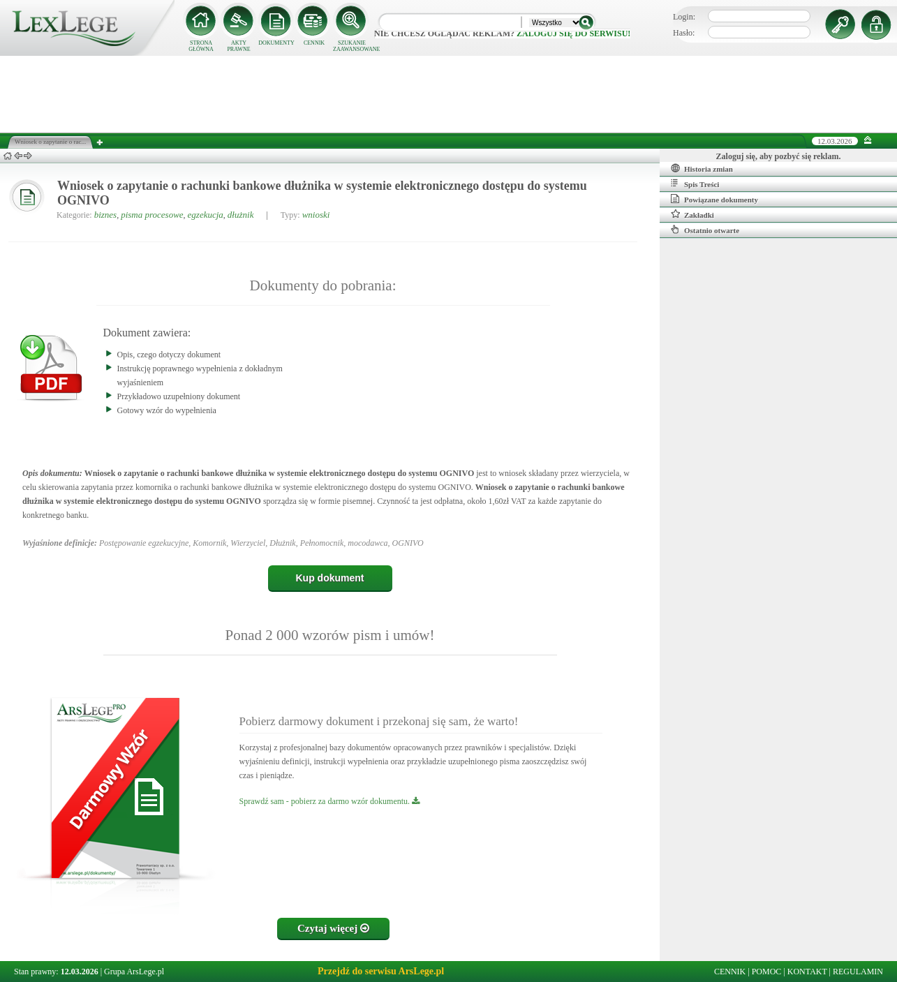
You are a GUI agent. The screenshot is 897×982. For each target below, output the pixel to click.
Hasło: (684, 33)
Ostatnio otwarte (705, 230)
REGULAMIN (858, 971)
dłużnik (241, 214)
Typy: (290, 215)
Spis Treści (695, 183)
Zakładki (692, 214)
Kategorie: (74, 215)
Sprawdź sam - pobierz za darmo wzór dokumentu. (329, 801)
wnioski (316, 214)
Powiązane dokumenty (714, 199)
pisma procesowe (152, 214)
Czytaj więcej (333, 928)
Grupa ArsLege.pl (134, 971)
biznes (105, 214)
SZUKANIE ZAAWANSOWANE (352, 46)
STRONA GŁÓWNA (201, 46)
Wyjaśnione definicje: (59, 543)
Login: (684, 17)
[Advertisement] (449, 94)
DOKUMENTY (276, 43)
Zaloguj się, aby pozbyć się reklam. (778, 156)
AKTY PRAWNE (238, 46)
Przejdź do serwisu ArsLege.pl (381, 971)
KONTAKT (807, 971)
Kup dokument (330, 577)
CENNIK (314, 43)
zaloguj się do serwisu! (573, 33)
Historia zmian (702, 168)
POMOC (767, 971)
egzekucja (205, 214)
